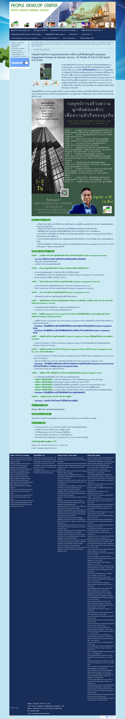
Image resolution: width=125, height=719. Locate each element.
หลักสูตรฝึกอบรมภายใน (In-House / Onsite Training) (57, 42)
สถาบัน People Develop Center (38, 42)
